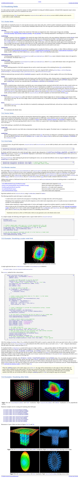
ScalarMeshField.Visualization (42, 50)
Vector (37, 119)
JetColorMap (37, 33)
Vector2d (49, 119)
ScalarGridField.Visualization (65, 50)
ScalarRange (23, 37)
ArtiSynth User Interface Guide (11, 362)
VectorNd (61, 119)
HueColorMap (18, 33)
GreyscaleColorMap (9, 33)
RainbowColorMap (27, 33)
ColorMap (15, 32)
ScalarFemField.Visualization (20, 50)
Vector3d (54, 119)
